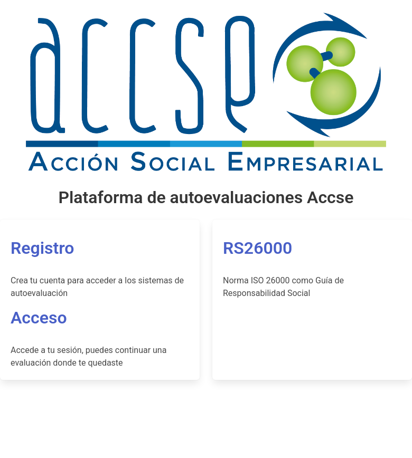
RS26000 (257, 248)
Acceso (39, 318)
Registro (42, 248)
